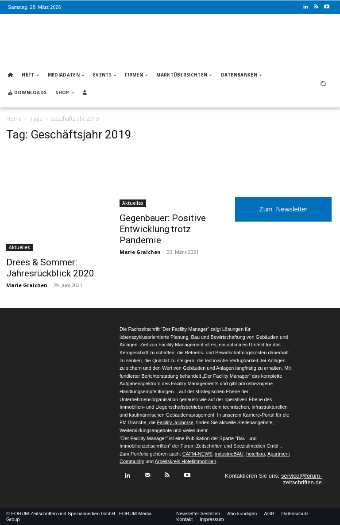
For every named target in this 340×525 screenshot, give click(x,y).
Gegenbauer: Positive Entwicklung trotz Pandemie (163, 229)
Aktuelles (19, 247)
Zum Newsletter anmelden (283, 213)
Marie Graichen (26, 285)
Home (14, 119)
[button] (323, 83)
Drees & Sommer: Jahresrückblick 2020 (50, 268)
